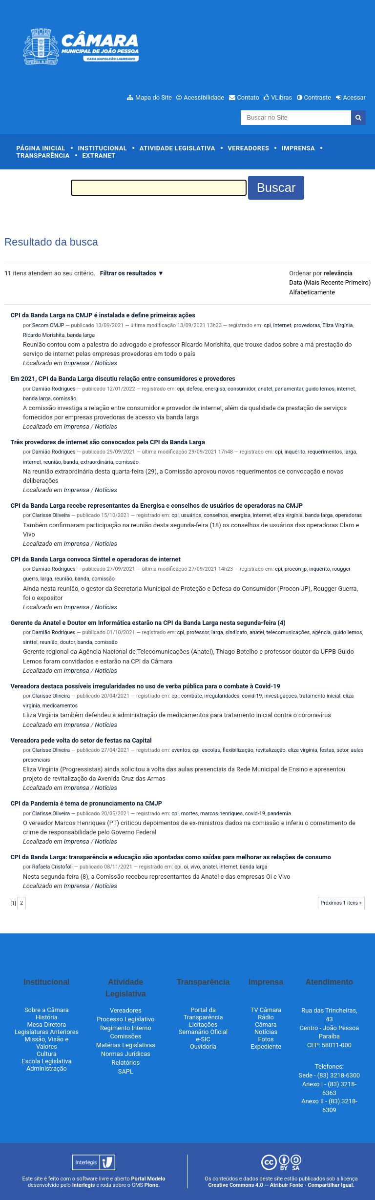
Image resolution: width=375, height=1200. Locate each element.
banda (70, 462)
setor (342, 750)
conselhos (216, 515)
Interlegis (83, 1185)
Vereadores (248, 148)
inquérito (295, 452)
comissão (64, 398)
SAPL (125, 1071)
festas (326, 750)
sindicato (236, 632)
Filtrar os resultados (128, 273)
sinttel (30, 642)
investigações (280, 696)
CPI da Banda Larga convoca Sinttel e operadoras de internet (95, 559)
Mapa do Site (153, 97)
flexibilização (238, 750)
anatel (265, 389)
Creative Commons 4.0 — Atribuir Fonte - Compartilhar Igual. (281, 1185)
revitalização (271, 750)
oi (186, 867)
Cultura (47, 1053)
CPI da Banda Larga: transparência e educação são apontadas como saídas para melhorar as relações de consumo (170, 857)
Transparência (43, 155)
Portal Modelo (148, 1179)
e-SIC (203, 1039)
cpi (267, 325)
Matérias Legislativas (125, 1045)
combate (191, 696)
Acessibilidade (204, 97)
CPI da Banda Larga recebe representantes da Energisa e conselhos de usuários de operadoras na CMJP (156, 505)
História (47, 1017)
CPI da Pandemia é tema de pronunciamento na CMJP (86, 803)
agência (321, 632)
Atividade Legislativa (177, 148)
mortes (189, 813)
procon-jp (296, 569)
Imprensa (298, 148)
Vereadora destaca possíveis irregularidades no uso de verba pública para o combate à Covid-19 (145, 686)
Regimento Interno (125, 1028)
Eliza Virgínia (337, 325)
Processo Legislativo (125, 1019)
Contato (248, 97)
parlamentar (289, 389)
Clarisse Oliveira (51, 515)
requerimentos (325, 452)
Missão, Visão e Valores (47, 1042)
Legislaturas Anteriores (47, 1031)
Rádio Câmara (266, 1021)
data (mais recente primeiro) (330, 282)
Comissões (125, 1036)
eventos (180, 750)
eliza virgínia (288, 515)
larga (350, 452)
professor (198, 632)
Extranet (98, 155)
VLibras (281, 97)
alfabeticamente (312, 292)
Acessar (354, 97)
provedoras (306, 325)
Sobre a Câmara (46, 1010)
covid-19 (252, 696)
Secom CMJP (48, 325)
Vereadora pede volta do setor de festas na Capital (80, 740)
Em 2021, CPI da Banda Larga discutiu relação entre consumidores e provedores (122, 378)
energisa (215, 389)
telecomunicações (288, 632)
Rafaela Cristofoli (52, 867)
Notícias (106, 363)
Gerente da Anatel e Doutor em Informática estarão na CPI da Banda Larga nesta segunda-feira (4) (147, 622)
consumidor (241, 389)
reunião (52, 462)
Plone (151, 1185)
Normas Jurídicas (125, 1053)
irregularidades (221, 696)
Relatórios (126, 1062)
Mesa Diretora (46, 1024)
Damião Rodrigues (54, 389)
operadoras (348, 515)
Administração (46, 1068)
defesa (195, 389)
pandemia (279, 813)
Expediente (265, 1046)
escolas (211, 750)
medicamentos (60, 706)
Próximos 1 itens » (341, 903)
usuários (191, 515)
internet (282, 325)
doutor (67, 642)
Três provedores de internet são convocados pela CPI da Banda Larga (107, 442)
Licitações (203, 1024)
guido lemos (320, 389)
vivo (195, 867)
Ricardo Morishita (43, 335)
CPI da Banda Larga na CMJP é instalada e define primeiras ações (102, 315)
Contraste (318, 97)
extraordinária (97, 462)
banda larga (81, 335)
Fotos (265, 1039)
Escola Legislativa (46, 1061)
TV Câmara (266, 1010)
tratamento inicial (319, 696)
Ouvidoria (203, 1046)
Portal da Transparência (203, 1013)
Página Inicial (41, 148)
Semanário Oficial (203, 1031)
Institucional (102, 148)
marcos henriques (221, 813)
